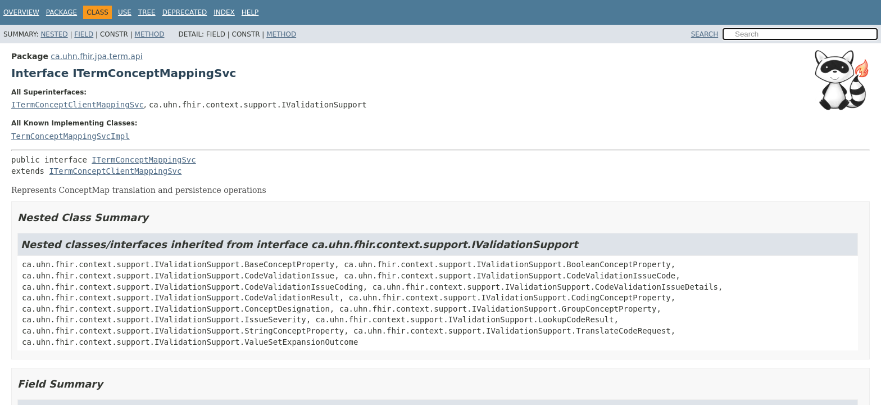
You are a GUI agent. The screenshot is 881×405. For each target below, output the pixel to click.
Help (250, 12)
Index (224, 12)
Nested (53, 34)
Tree (147, 12)
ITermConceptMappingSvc (144, 159)
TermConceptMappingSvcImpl (70, 136)
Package (61, 12)
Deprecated (184, 12)
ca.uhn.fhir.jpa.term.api (96, 56)
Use (124, 12)
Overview (21, 12)
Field (83, 34)
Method (150, 34)
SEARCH (705, 34)
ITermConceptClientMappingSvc (77, 104)
